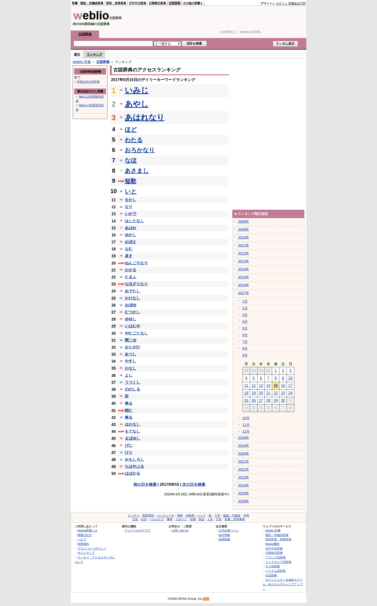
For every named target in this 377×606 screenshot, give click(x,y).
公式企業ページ (229, 530)
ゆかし (130, 235)
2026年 (243, 501)
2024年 (243, 485)
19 (253, 393)
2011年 (243, 245)
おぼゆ (130, 305)
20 (261, 393)
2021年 (243, 461)
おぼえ (130, 242)
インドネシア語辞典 (278, 561)
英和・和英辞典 (116, 3)
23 (283, 393)
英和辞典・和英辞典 (278, 539)
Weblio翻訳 (272, 543)
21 (268, 393)
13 (261, 386)
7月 (245, 342)
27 (261, 400)
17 (290, 386)
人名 (210, 519)
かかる (130, 270)
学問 (246, 515)
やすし (130, 361)
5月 (245, 328)
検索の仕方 (84, 535)
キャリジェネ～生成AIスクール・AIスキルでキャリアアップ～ (283, 584)
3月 (245, 315)
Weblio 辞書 (82, 62)
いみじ (137, 90)
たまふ (130, 277)
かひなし (132, 298)
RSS (206, 599)
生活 (144, 519)
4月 (245, 321)
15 (276, 386)
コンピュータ (165, 515)
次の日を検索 (193, 484)
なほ (131, 160)
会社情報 (224, 535)
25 (246, 400)
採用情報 (224, 539)
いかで (130, 214)
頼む (128, 410)
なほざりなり (136, 284)
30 (283, 400)
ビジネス (133, 515)
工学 (217, 515)
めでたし (132, 291)
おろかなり (140, 150)
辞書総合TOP (297, 3)
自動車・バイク (196, 515)
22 (276, 393)
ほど (131, 129)
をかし (130, 200)
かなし (130, 368)
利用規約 (83, 543)
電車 (180, 515)
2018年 (243, 438)
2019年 (243, 446)
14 (268, 386)
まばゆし (132, 438)
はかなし (132, 424)
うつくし (132, 382)
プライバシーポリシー (91, 548)
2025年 (243, 493)
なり (128, 207)
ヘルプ (81, 539)
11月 (246, 425)
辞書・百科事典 (235, 519)
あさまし (137, 170)
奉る (128, 417)
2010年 (243, 237)
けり (128, 452)
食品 (201, 519)
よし (128, 375)
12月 (246, 431)
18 (246, 393)
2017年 (243, 293)
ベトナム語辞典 (275, 570)
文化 (135, 519)
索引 (77, 54)
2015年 (243, 277)
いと (131, 191)
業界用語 (148, 515)
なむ (128, 249)
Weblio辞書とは (87, 530)
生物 (193, 519)
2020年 (243, 453)
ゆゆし (130, 319)
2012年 (243, 253)
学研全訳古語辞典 (88, 82)
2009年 (243, 229)
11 (246, 386)
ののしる (132, 389)
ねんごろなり (136, 263)
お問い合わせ (180, 530)
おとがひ (132, 347)
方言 (219, 519)
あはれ (130, 228)
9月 (245, 355)
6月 (245, 335)
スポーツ (181, 519)
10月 (246, 418)
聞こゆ (130, 340)
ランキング (94, 54)
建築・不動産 (231, 515)
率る (128, 403)
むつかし (132, 312)
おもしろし (134, 459)
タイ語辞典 (272, 566)
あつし (130, 354)
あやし (137, 104)
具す (128, 256)
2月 (245, 308)
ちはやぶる (134, 466)
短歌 (130, 181)
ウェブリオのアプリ (138, 530)
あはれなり (144, 117)
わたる (134, 140)
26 (253, 400)
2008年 (243, 221)
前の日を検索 (145, 484)
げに (128, 445)
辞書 (75, 3)
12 (253, 386)
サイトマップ (86, 552)
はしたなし (134, 221)
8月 (245, 348)
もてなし (132, 431)
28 (268, 400)
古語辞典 (174, 3)
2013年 (243, 261)
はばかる (132, 473)
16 (283, 386)
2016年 (243, 285)
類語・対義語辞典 (91, 3)
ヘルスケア (157, 519)
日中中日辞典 (137, 3)
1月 (245, 301)
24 (290, 393)
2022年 (243, 469)
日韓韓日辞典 (157, 3)
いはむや (132, 326)
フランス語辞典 (275, 557)
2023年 (243, 477)
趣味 (170, 519)
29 (276, 400)
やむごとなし (136, 333)
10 (290, 378)
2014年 (243, 269)
